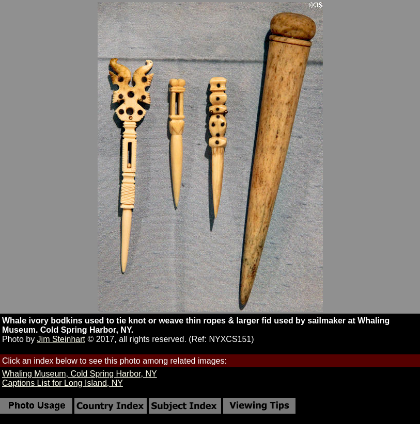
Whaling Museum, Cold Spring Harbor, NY (79, 373)
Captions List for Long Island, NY (62, 383)
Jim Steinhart (61, 339)
